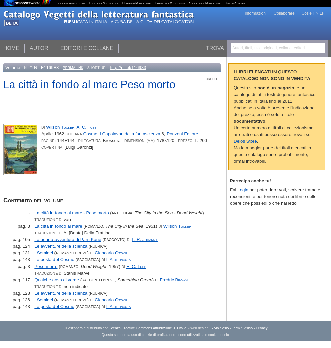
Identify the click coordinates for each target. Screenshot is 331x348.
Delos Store (245, 141)
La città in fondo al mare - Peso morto (71, 212)
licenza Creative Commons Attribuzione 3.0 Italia (148, 328)
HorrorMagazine (136, 3)
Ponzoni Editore (182, 133)
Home (11, 48)
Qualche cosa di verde (56, 279)
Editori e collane (86, 48)
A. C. (86, 127)
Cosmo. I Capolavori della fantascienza (121, 133)
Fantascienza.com (71, 3)
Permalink (73, 68)
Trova (215, 48)
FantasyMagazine (104, 3)
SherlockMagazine (205, 3)
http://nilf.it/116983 (128, 67)
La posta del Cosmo (54, 259)
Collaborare (284, 13)
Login (242, 189)
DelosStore (235, 3)
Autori (40, 48)
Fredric (174, 279)
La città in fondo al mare (58, 226)
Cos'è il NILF (313, 13)
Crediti (212, 79)
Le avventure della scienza (60, 246)
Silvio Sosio (219, 328)
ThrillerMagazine (170, 3)
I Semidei (43, 252)
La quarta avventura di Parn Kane (67, 239)
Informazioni (255, 13)
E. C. (136, 266)
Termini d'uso (242, 328)
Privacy (262, 328)
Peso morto (45, 266)
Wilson (60, 127)
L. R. (145, 239)
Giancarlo (111, 252)
